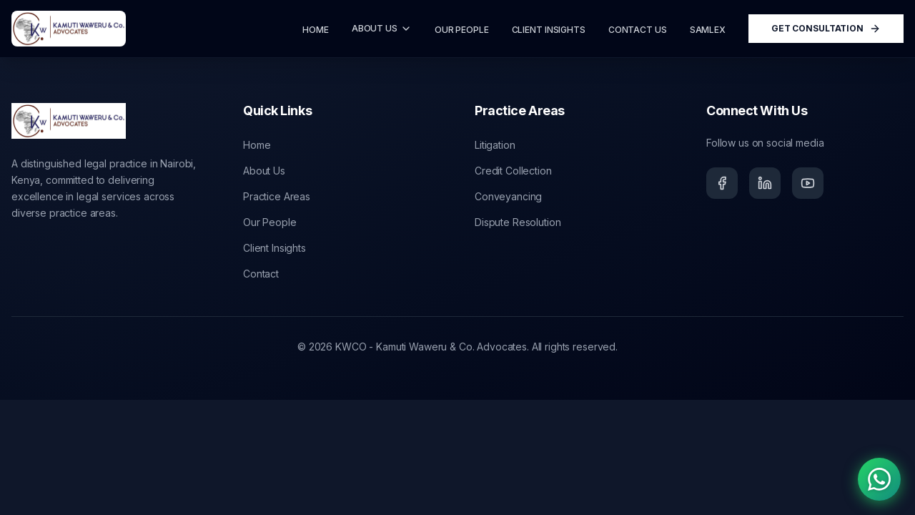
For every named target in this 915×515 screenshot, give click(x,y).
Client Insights (274, 248)
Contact (261, 274)
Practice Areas (276, 196)
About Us (264, 171)
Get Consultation (826, 28)
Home (256, 145)
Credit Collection (513, 171)
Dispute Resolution (517, 222)
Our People (270, 222)
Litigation (495, 145)
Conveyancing (508, 196)
